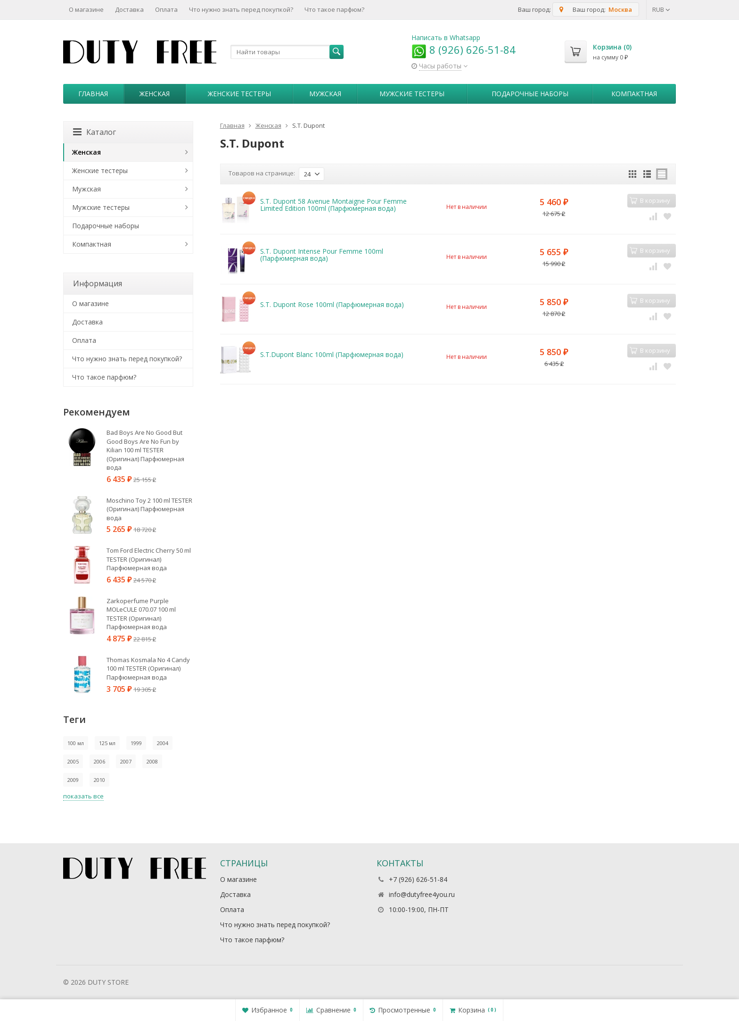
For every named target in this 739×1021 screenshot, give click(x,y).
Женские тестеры (239, 93)
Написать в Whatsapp (445, 37)
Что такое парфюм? (334, 9)
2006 (99, 761)
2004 (162, 743)
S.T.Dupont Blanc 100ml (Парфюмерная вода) (331, 354)
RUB (661, 9)
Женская (155, 93)
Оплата (166, 9)
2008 (152, 761)
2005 (73, 761)
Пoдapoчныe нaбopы (530, 93)
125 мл (107, 743)
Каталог (94, 132)
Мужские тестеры (411, 93)
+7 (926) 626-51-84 (418, 879)
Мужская (325, 93)
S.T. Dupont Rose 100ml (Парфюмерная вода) (332, 304)
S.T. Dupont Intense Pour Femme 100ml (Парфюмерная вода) (321, 255)
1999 (136, 743)
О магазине (86, 9)
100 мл (75, 743)
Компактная (634, 93)
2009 (73, 779)
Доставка (129, 9)
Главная (93, 93)
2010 (99, 779)
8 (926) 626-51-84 (463, 49)
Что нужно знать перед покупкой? (241, 9)
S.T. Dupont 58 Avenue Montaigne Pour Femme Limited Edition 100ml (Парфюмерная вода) (333, 205)
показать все (83, 796)
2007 (125, 761)
